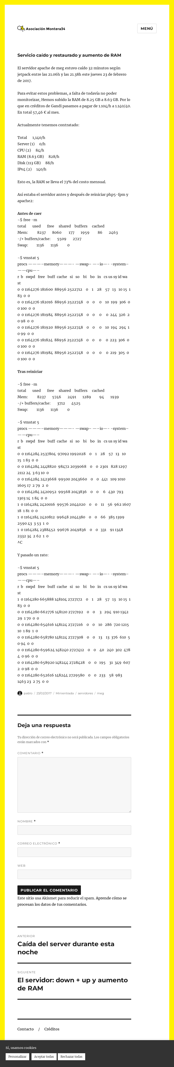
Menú (147, 28)
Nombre (26, 821)
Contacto (25, 1029)
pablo (28, 693)
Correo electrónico (38, 843)
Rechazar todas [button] (71, 1057)
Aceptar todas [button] (44, 1057)
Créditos (51, 1029)
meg (100, 693)
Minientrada (65, 693)
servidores (85, 693)
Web (21, 865)
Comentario (30, 753)
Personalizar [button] (17, 1057)
